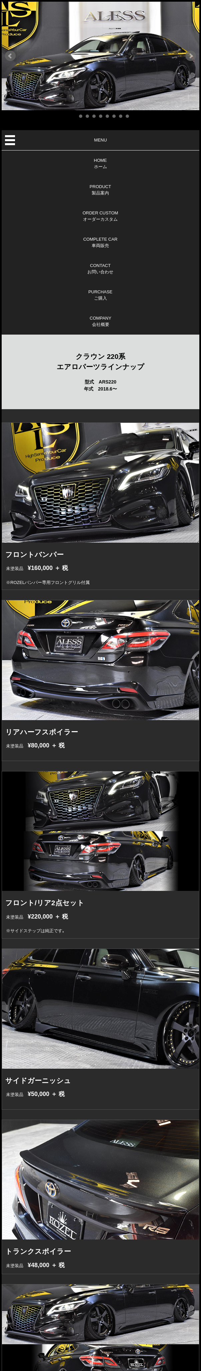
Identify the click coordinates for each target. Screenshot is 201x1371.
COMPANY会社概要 (100, 321)
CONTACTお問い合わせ (100, 269)
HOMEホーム (100, 163)
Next (190, 56)
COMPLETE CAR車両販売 (100, 242)
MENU (100, 139)
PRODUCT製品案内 (100, 190)
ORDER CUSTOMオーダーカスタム (100, 216)
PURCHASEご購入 (100, 295)
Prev (10, 56)
